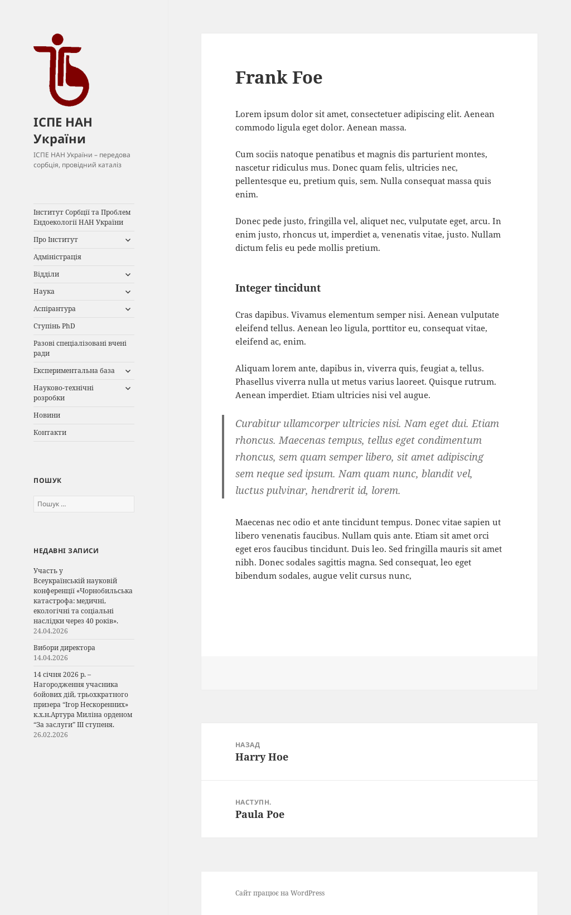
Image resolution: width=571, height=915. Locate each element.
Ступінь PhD (54, 326)
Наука (44, 291)
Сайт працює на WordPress (280, 893)
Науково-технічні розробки (63, 393)
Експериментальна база (74, 370)
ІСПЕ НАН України (63, 130)
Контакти (49, 432)
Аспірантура (54, 308)
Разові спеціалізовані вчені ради (80, 348)
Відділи (46, 274)
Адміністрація (57, 257)
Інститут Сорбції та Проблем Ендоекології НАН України (81, 217)
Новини (46, 415)
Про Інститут (55, 239)
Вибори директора (64, 647)
